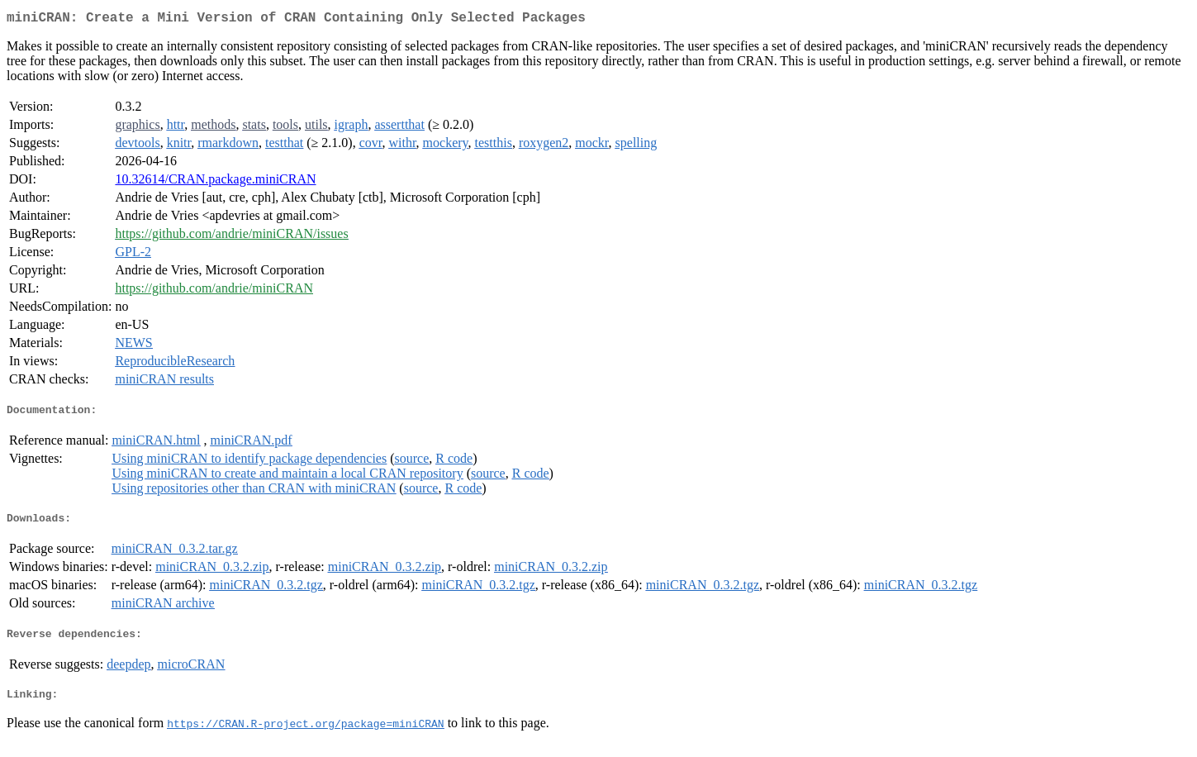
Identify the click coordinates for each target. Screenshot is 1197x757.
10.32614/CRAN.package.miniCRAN (215, 182)
